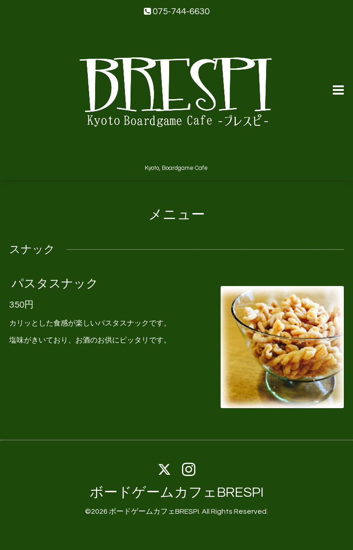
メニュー (176, 215)
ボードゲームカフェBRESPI (177, 492)
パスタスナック (54, 284)
